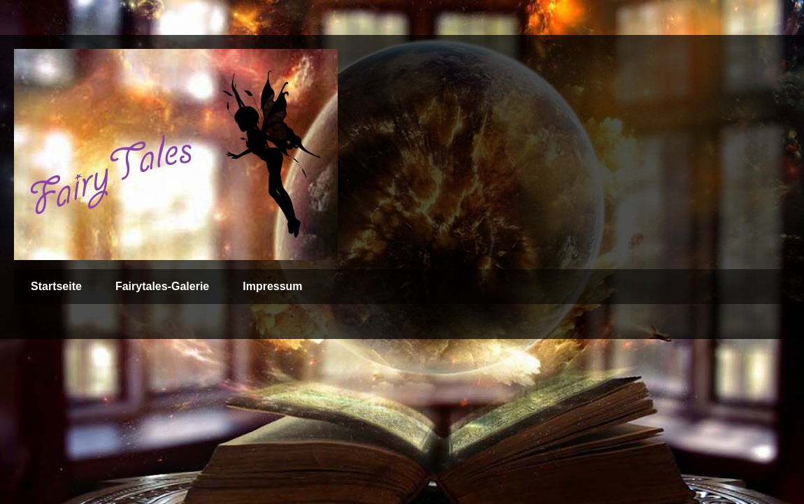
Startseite (56, 286)
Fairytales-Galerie (162, 286)
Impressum (272, 286)
